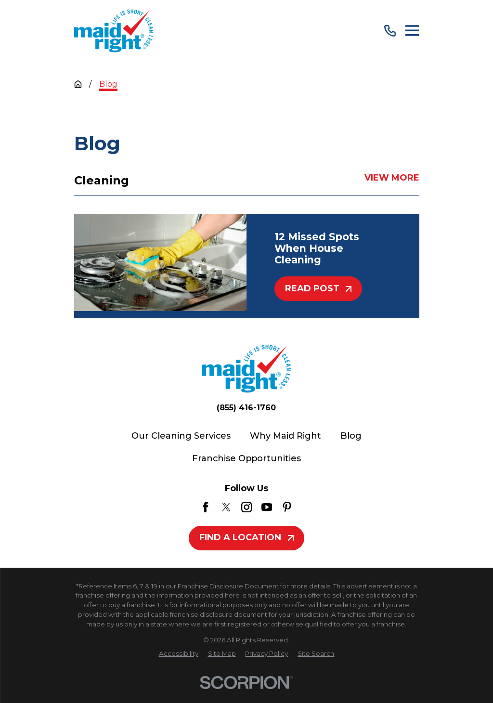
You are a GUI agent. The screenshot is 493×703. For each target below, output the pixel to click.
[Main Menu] (412, 31)
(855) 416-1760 (246, 408)
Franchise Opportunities (246, 458)
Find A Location (246, 537)
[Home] (114, 31)
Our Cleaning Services (181, 435)
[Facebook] (205, 507)
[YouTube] (266, 507)
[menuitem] (178, 654)
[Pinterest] (287, 507)
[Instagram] (246, 507)
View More (391, 178)
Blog (351, 435)
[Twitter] (226, 507)
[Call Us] (390, 31)
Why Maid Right (285, 435)
